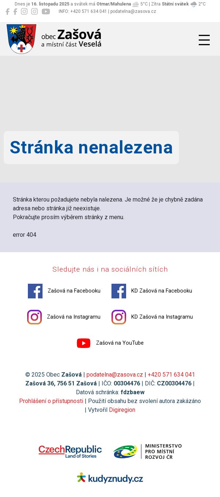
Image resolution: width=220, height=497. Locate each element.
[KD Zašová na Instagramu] (34, 11)
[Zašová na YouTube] (45, 11)
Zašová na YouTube (110, 343)
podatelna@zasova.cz (115, 374)
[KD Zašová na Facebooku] (15, 11)
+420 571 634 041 (171, 374)
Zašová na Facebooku (64, 291)
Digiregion (122, 409)
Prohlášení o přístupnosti (51, 401)
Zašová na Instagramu (63, 317)
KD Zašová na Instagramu (152, 317)
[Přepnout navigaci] (204, 40)
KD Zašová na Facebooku (151, 291)
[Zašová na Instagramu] (24, 11)
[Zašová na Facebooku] (8, 11)
